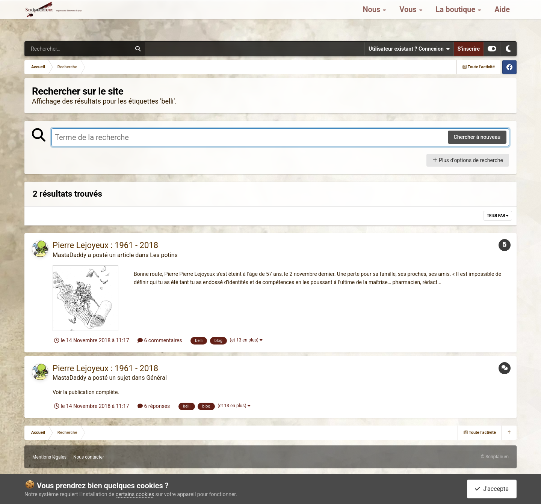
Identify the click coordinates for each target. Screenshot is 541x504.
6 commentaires (160, 340)
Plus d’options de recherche (467, 160)
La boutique (457, 18)
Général (156, 377)
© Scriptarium (495, 456)
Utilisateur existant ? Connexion (409, 49)
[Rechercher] (57, 49)
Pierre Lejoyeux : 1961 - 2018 (105, 245)
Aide (502, 18)
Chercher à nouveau (477, 137)
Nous (372, 18)
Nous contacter (88, 457)
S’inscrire (469, 49)
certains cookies (135, 494)
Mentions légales (49, 457)
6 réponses (154, 406)
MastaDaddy (69, 255)
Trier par (497, 216)
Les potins (164, 255)
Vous (408, 18)
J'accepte (492, 488)
